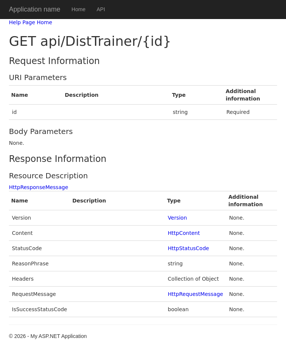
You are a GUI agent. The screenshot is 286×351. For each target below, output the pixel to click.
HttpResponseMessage (38, 187)
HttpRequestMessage (195, 294)
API (100, 9)
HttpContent (184, 233)
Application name (34, 9)
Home (78, 9)
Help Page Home (30, 22)
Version (177, 218)
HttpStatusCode (188, 248)
